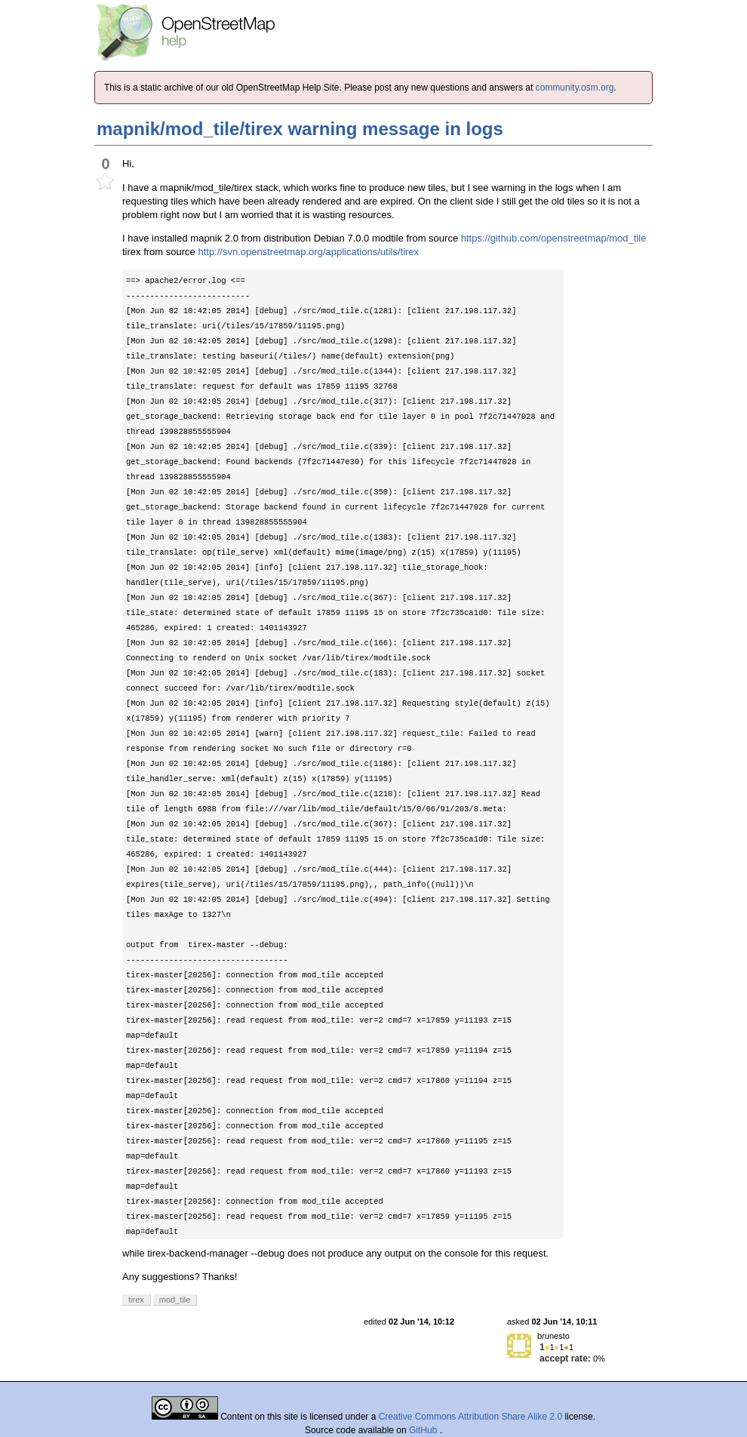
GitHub (424, 1430)
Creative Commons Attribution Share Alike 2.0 (470, 1416)
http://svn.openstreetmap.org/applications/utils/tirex (308, 251)
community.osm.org (575, 87)
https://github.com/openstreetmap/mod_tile (554, 238)
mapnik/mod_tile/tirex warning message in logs (300, 128)
